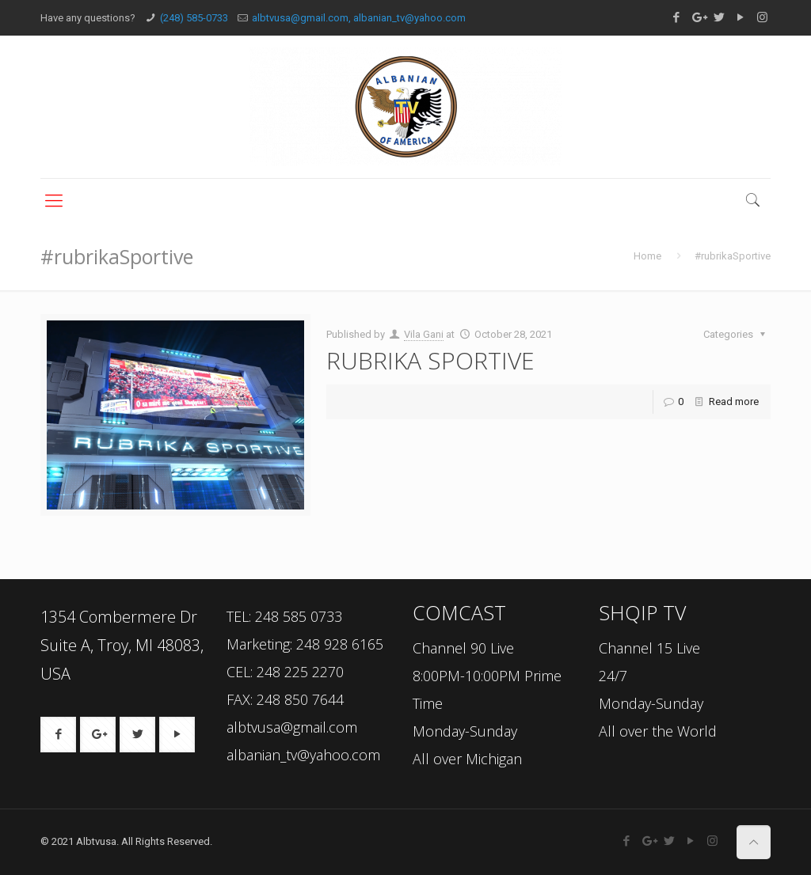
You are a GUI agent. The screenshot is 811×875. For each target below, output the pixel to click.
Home (647, 256)
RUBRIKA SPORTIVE (430, 360)
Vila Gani (424, 334)
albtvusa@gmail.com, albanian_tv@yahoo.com (359, 18)
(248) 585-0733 (194, 18)
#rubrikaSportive (733, 256)
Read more (734, 401)
